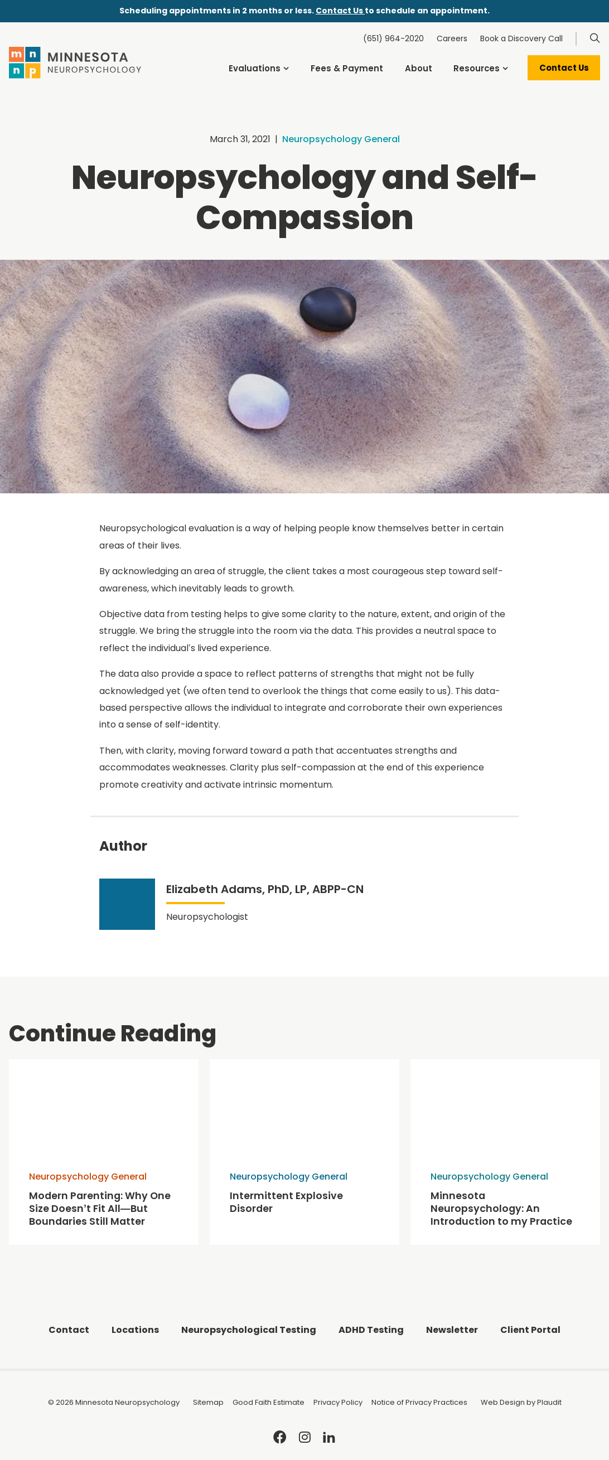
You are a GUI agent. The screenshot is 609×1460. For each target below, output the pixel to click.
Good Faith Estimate (268, 1402)
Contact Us (340, 10)
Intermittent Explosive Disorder (286, 1202)
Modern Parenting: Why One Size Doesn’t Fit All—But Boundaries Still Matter (100, 1209)
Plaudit (549, 1402)
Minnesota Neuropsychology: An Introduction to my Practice (501, 1209)
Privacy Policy (337, 1402)
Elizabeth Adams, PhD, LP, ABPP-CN (265, 889)
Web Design (503, 1402)
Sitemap (208, 1402)
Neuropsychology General (341, 139)
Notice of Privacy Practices (419, 1402)
